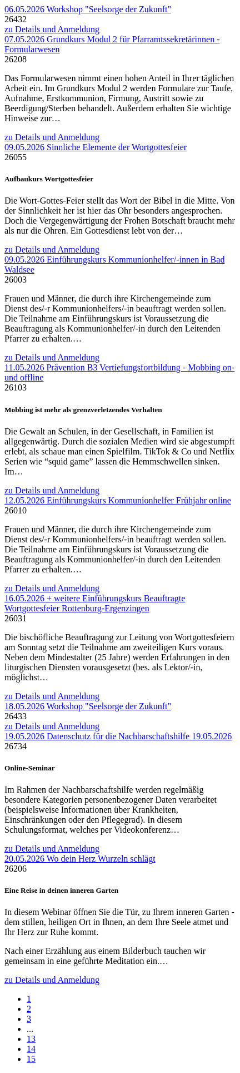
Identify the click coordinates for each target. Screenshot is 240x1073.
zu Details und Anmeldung (51, 29)
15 (31, 1059)
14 (31, 1049)
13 (31, 1039)
